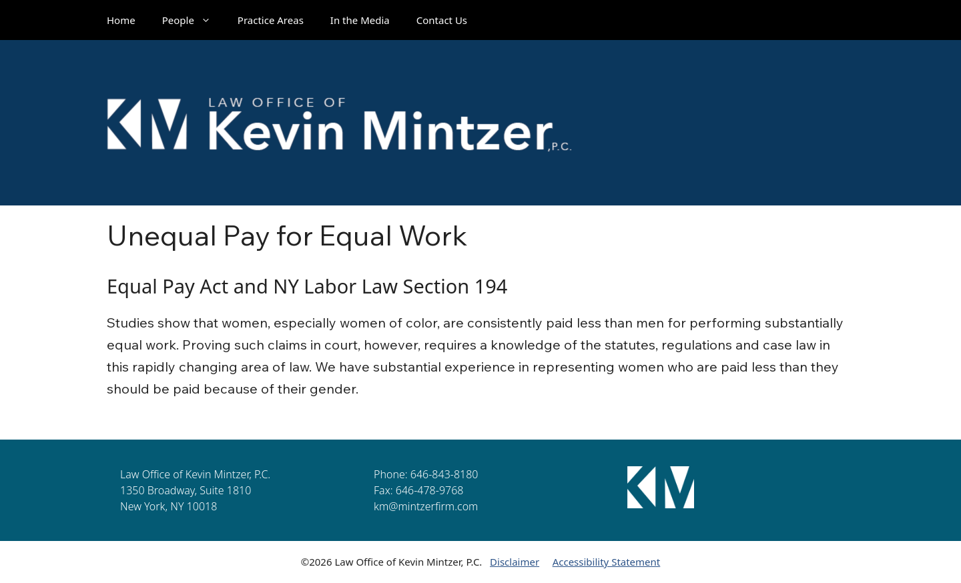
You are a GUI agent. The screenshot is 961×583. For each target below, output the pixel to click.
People (193, 20)
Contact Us (441, 20)
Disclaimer (514, 561)
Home (121, 20)
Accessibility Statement (607, 561)
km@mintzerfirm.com (426, 506)
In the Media (360, 20)
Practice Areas (271, 20)
